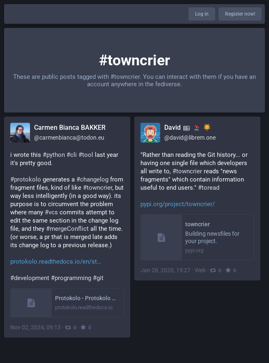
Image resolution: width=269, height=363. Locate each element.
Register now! (240, 14)
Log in (202, 14)
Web (200, 270)
